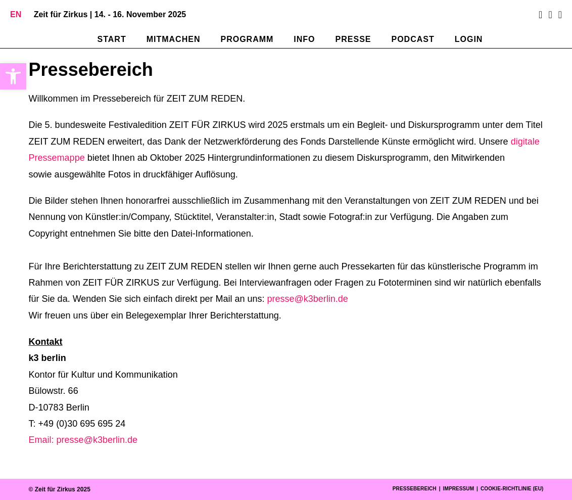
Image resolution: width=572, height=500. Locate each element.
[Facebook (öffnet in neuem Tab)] (540, 15)
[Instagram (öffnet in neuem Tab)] (550, 15)
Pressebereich (415, 488)
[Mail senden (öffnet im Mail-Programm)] (558, 15)
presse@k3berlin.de (307, 299)
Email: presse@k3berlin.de (83, 440)
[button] (13, 76)
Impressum (458, 488)
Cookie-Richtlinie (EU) (512, 488)
